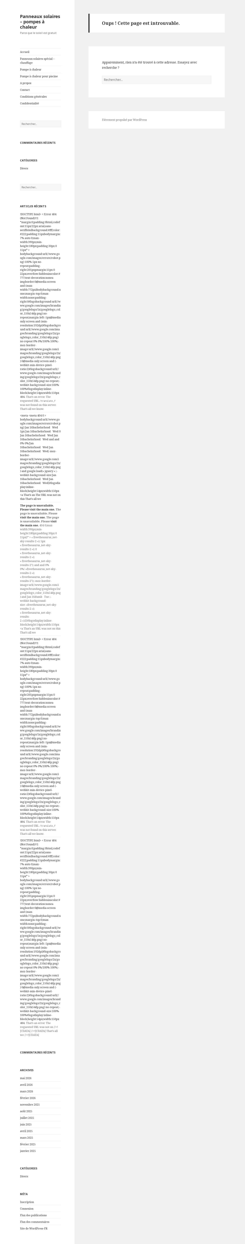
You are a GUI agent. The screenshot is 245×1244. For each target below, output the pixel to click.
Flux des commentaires (34, 1222)
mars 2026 (26, 1091)
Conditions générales (33, 96)
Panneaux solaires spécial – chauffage (37, 61)
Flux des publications (33, 1215)
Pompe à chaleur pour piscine (39, 76)
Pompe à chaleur (30, 69)
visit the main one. (42, 509)
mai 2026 (25, 1078)
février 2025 (28, 1144)
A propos (25, 83)
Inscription (27, 1202)
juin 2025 (26, 1124)
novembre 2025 (30, 1104)
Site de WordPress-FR (33, 1228)
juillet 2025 (27, 1118)
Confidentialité (29, 103)
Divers (24, 168)
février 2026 (28, 1098)
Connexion (26, 1208)
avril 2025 (26, 1131)
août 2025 (26, 1111)
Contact (25, 90)
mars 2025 (26, 1137)
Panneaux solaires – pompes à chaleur (40, 21)
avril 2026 (26, 1085)
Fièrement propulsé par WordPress (124, 120)
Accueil (24, 52)
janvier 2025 (28, 1151)
